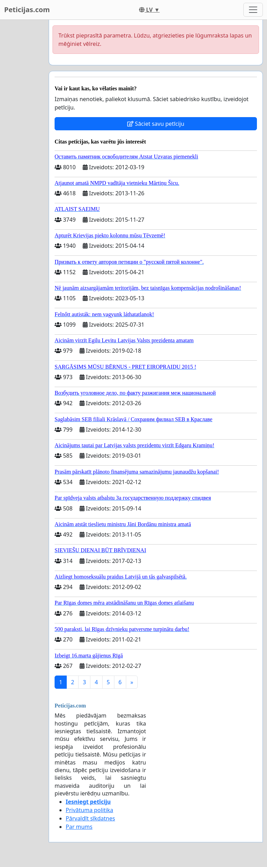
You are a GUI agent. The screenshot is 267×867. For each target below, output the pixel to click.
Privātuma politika (89, 810)
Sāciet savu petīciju (155, 124)
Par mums (79, 827)
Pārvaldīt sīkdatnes (90, 818)
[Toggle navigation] (253, 10)
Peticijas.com (27, 9)
